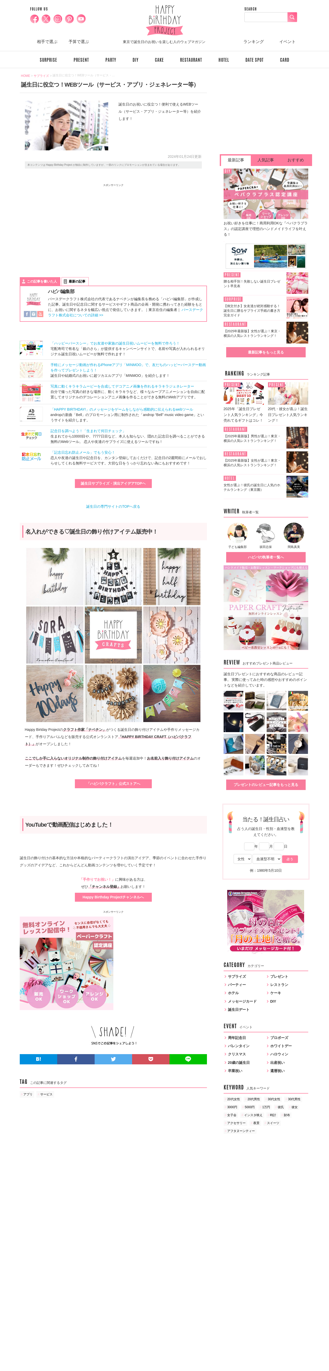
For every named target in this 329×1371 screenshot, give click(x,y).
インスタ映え (253, 1115)
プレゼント (279, 976)
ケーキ (275, 993)
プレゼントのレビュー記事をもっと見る (266, 785)
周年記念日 (237, 1038)
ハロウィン (279, 1054)
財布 (287, 1115)
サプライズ (237, 976)
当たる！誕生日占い (265, 819)
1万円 (266, 1107)
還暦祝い (277, 1071)
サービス (46, 1094)
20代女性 (233, 1099)
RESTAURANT (191, 60)
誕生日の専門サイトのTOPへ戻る (113, 506)
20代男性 (253, 1099)
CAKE (159, 60)
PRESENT (81, 60)
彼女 (295, 1107)
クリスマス (237, 1054)
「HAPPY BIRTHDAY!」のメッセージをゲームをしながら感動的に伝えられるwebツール (122, 409)
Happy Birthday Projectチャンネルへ (113, 897)
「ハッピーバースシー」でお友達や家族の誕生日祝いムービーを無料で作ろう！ (115, 343)
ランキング (253, 41)
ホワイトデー (281, 1046)
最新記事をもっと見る (266, 352)
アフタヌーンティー (241, 1131)
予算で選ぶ (78, 41)
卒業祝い (235, 1071)
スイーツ (273, 1123)
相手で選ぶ (47, 41)
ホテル (233, 993)
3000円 (232, 1107)
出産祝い (277, 1063)
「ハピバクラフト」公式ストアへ (113, 784)
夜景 (256, 1123)
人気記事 (265, 160)
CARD (284, 60)
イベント (287, 41)
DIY (135, 60)
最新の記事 (77, 281)
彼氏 (281, 1107)
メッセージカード (242, 1001)
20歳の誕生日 (239, 1063)
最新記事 (236, 160)
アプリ (28, 1094)
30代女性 (274, 1099)
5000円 (250, 1107)
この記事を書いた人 (42, 281)
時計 (273, 1115)
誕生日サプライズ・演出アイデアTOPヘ (113, 483)
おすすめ (295, 160)
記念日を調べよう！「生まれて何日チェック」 (88, 431)
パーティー (237, 985)
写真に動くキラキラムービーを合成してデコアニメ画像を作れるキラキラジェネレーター (122, 386)
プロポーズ (279, 1038)
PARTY (110, 60)
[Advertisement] (66, 226)
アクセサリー (236, 1123)
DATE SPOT (254, 60)
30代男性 (294, 1099)
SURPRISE (48, 60)
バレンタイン (239, 1046)
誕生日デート (239, 1010)
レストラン (279, 985)
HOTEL (223, 60)
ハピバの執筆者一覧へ (266, 557)
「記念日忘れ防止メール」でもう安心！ (83, 452)
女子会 (231, 1115)
